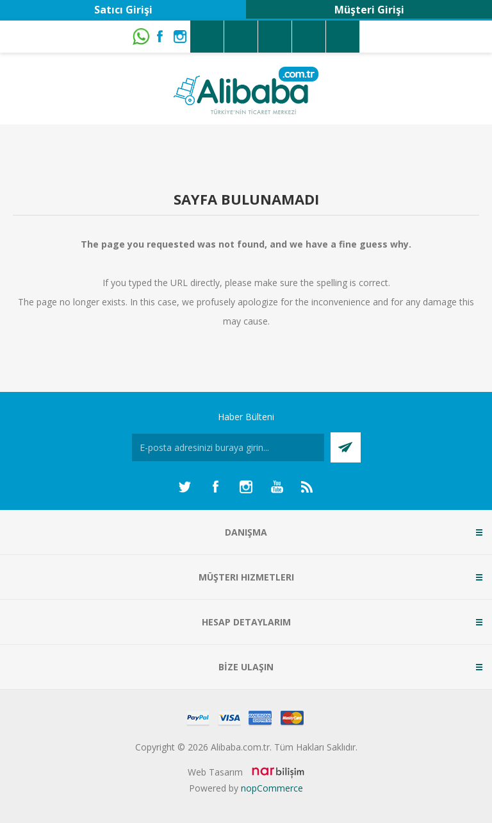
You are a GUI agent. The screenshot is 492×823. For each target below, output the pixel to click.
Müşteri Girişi (369, 10)
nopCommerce (272, 788)
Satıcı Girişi (123, 10)
